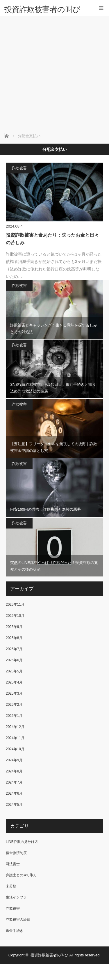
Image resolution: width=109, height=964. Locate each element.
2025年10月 (15, 616)
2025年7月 (14, 649)
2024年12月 (15, 727)
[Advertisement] (54, 74)
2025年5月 (14, 671)
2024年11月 (15, 738)
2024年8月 (14, 771)
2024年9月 (14, 760)
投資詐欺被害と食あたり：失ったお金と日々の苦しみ (52, 239)
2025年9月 (14, 627)
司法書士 (13, 864)
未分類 (11, 886)
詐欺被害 (19, 168)
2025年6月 (14, 660)
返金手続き (14, 931)
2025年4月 (14, 682)
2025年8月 (14, 638)
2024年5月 (14, 805)
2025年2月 (14, 705)
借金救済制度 (16, 853)
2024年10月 (15, 749)
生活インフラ (16, 897)
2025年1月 (14, 716)
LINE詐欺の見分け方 (22, 842)
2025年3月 (14, 693)
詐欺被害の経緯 (18, 919)
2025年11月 (15, 604)
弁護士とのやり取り (21, 875)
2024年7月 (14, 782)
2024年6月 (14, 793)
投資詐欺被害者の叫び (42, 9)
